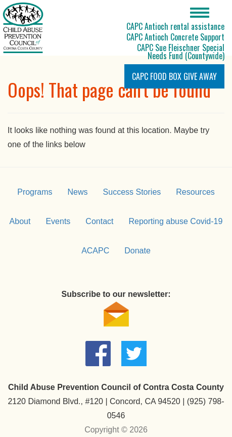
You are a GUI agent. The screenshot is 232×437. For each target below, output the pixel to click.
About (20, 221)
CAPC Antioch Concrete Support (175, 37)
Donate (137, 250)
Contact (99, 221)
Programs (34, 192)
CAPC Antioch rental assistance (175, 26)
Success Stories (132, 192)
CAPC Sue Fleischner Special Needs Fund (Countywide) (180, 51)
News (78, 192)
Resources (195, 192)
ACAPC (95, 250)
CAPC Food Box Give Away (174, 76)
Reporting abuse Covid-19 (175, 221)
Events (57, 221)
